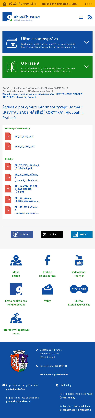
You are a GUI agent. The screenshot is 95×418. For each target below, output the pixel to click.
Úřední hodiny (67, 397)
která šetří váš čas (79, 304)
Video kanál (79, 272)
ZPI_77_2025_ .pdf (24, 136)
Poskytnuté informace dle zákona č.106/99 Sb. (39, 88)
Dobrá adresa (47, 275)
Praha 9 (47, 272)
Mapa (15, 272)
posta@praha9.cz (15, 388)
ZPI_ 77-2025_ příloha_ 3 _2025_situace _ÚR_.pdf (26, 188)
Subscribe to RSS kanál (90, 17)
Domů (5, 88)
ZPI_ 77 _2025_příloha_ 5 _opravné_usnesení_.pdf (27, 210)
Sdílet (24, 234)
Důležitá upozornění (22, 3)
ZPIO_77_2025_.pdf (24, 146)
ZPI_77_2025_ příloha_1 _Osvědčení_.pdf (27, 167)
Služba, (79, 301)
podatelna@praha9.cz (18, 401)
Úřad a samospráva (39, 91)
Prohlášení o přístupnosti (54, 374)
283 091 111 (61, 365)
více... (75, 3)
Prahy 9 (78, 275)
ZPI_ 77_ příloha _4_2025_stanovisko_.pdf (27, 199)
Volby (47, 301)
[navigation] (47, 42)
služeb (16, 275)
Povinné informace (12, 91)
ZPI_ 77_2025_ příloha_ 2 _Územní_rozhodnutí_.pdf (27, 177)
